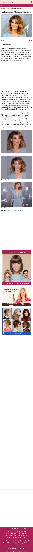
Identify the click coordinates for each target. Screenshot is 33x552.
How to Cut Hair (25, 541)
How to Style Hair (8, 543)
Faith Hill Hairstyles (18, 8)
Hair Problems (14, 541)
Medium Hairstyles (11, 533)
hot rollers (21, 103)
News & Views (12, 548)
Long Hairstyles (23, 533)
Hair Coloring (19, 543)
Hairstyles (5, 8)
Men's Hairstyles (11, 535)
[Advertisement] (16, 76)
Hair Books (21, 548)
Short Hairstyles (22, 531)
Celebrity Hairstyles (10, 8)
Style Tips (27, 543)
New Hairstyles (11, 531)
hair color (26, 113)
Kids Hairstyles (22, 535)
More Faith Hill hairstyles (15, 210)
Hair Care (6, 541)
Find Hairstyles (22, 537)
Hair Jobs (17, 545)
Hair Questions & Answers (19, 528)
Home (1, 8)
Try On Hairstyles (11, 537)
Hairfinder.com (9, 2)
